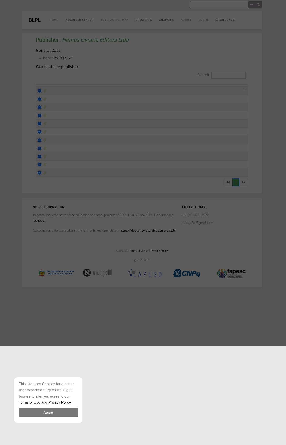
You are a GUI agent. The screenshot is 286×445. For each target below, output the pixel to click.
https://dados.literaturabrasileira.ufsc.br (148, 384)
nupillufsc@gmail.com (197, 377)
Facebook (39, 375)
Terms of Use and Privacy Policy (149, 405)
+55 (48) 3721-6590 (195, 369)
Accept (48, 412)
